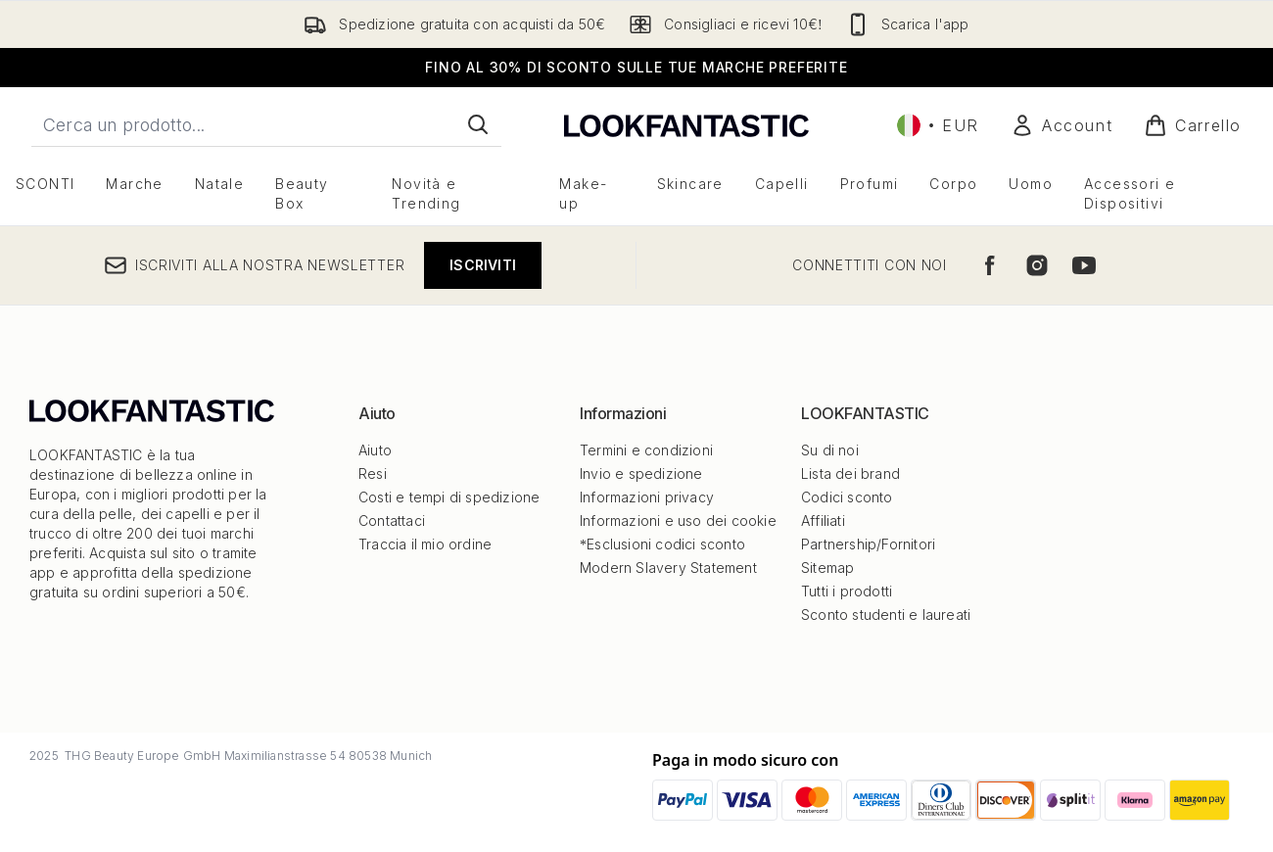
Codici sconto (847, 497)
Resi (372, 473)
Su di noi (830, 450)
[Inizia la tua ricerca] (266, 124)
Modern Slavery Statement (668, 567)
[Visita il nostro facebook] (990, 265)
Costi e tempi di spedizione (449, 497)
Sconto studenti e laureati (885, 614)
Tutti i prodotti (846, 591)
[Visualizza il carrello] (1193, 125)
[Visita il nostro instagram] (1037, 265)
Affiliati (823, 520)
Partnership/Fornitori (868, 544)
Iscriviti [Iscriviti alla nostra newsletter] (482, 265)
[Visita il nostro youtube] (1084, 265)
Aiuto (375, 450)
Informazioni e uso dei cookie (678, 520)
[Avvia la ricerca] (478, 124)
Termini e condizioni (646, 450)
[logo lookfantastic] (686, 125)
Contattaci (391, 520)
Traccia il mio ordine (425, 544)
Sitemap (827, 567)
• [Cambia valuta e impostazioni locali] (938, 125)
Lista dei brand (850, 473)
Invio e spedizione (641, 473)
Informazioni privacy (647, 497)
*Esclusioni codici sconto (662, 544)
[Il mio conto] (1061, 125)
